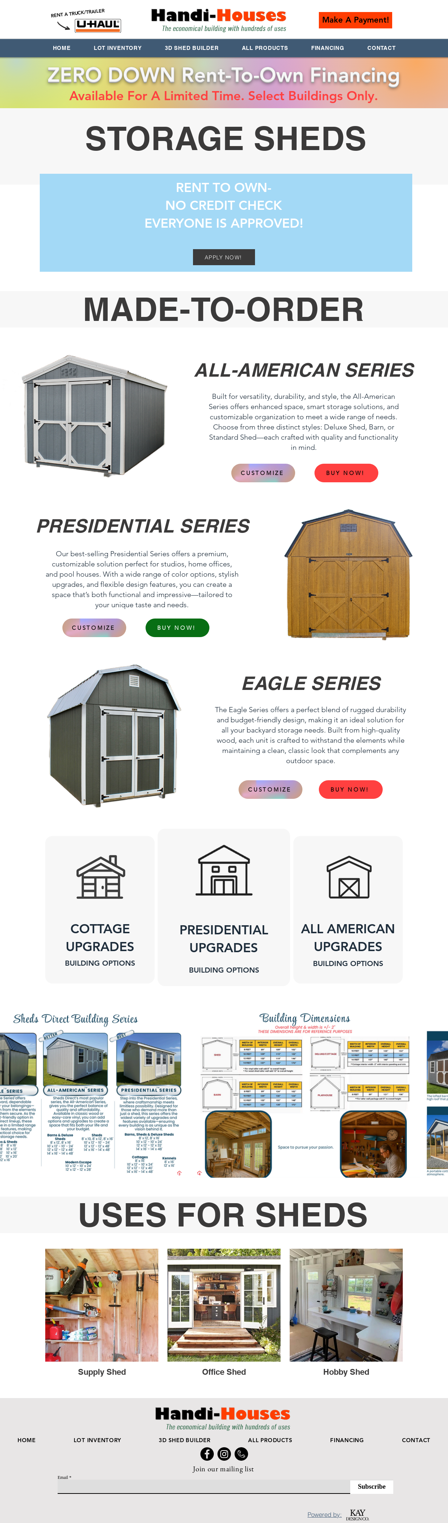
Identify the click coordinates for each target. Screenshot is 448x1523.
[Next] (408, 908)
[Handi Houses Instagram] (224, 1454)
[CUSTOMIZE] (263, 473)
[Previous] (39, 908)
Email (63, 1477)
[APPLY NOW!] (224, 257)
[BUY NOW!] (346, 473)
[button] (355, 20)
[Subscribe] (371, 1487)
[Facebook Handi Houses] (207, 1454)
